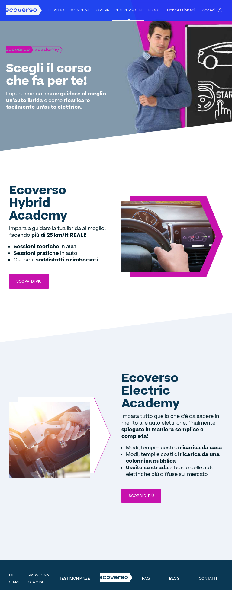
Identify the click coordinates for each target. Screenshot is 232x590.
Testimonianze (74, 578)
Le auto (56, 10)
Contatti (208, 578)
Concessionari (181, 10)
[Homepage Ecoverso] (24, 10)
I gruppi (102, 10)
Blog (153, 10)
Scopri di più (29, 281)
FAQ (146, 578)
